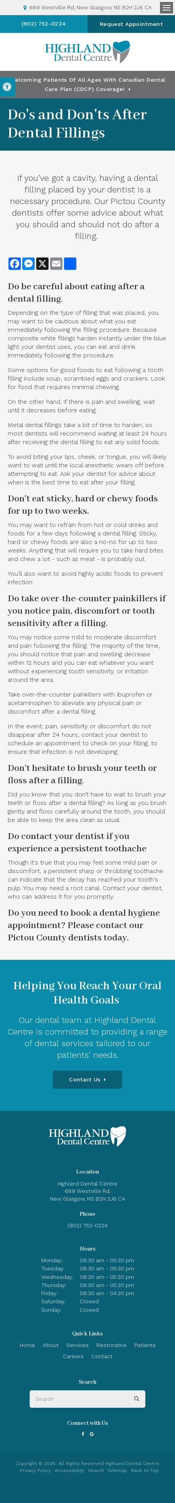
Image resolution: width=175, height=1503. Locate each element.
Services (77, 1345)
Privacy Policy (35, 1470)
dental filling (34, 299)
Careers (73, 1356)
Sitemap (117, 1470)
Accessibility (69, 1470)
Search (96, 1470)
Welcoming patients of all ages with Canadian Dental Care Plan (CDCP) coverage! (87, 84)
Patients (145, 1345)
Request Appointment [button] (131, 24)
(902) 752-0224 (44, 24)
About (51, 1345)
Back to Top (145, 1470)
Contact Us (84, 1079)
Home (27, 1345)
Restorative (111, 1345)
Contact (102, 1356)
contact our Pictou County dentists (75, 932)
